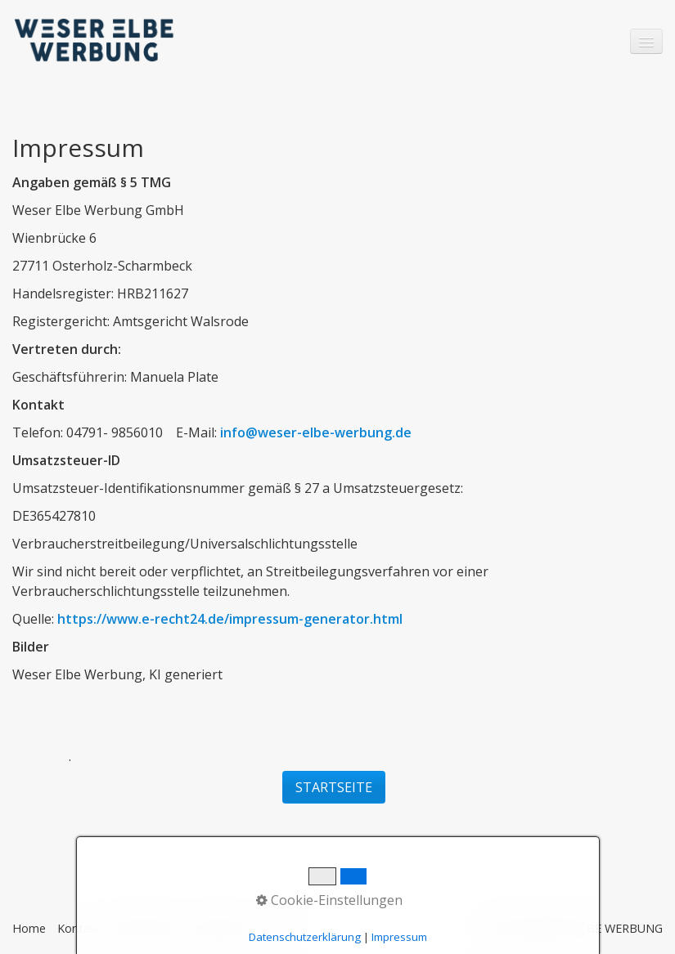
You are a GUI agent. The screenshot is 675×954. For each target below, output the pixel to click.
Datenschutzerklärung (305, 936)
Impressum (399, 936)
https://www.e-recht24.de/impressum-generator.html (230, 619)
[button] (333, 787)
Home (29, 928)
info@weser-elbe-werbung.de (316, 432)
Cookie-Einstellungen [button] (329, 900)
